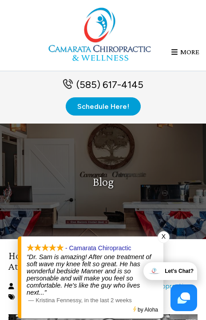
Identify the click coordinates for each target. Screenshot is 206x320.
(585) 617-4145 (109, 85)
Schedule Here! (103, 106)
